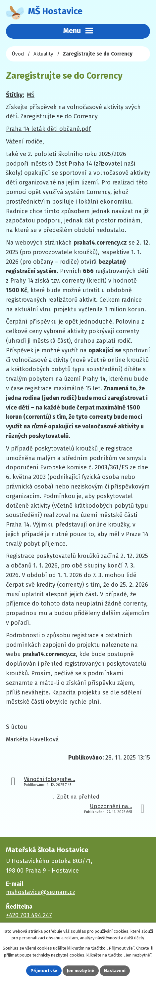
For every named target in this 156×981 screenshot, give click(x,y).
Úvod (18, 54)
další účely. (134, 938)
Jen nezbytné (80, 970)
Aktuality (43, 54)
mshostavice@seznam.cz (40, 892)
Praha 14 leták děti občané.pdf (48, 129)
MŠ (30, 94)
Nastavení (115, 970)
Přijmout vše (43, 970)
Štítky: (15, 94)
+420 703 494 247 (29, 915)
